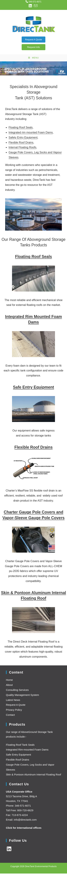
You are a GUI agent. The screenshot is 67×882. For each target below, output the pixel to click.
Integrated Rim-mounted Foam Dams (27, 749)
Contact (10, 714)
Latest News (13, 699)
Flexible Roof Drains (21, 142)
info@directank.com (25, 819)
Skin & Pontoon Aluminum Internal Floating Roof (33, 774)
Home (9, 679)
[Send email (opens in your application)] (35, 6)
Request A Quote (33, 39)
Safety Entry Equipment (23, 137)
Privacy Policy (14, 709)
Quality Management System (22, 694)
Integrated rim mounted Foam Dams (31, 132)
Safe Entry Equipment (33, 387)
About (9, 684)
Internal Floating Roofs (22, 147)
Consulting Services (17, 689)
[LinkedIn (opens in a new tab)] (31, 6)
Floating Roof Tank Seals (20, 744)
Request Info (33, 47)
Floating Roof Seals (21, 127)
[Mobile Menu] (33, 57)
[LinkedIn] (9, 848)
